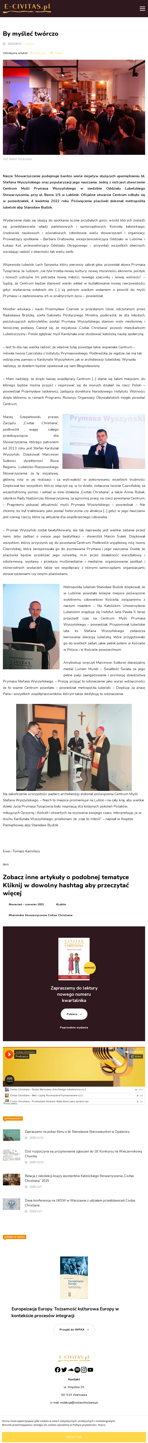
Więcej (101, 1425)
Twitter (56, 53)
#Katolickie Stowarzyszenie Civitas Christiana (40, 915)
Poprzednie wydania (74, 1027)
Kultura (30, 44)
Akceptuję (74, 1437)
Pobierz (72, 1014)
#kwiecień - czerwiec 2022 (26, 904)
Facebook (37, 53)
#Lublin (61, 904)
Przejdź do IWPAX (72, 1329)
